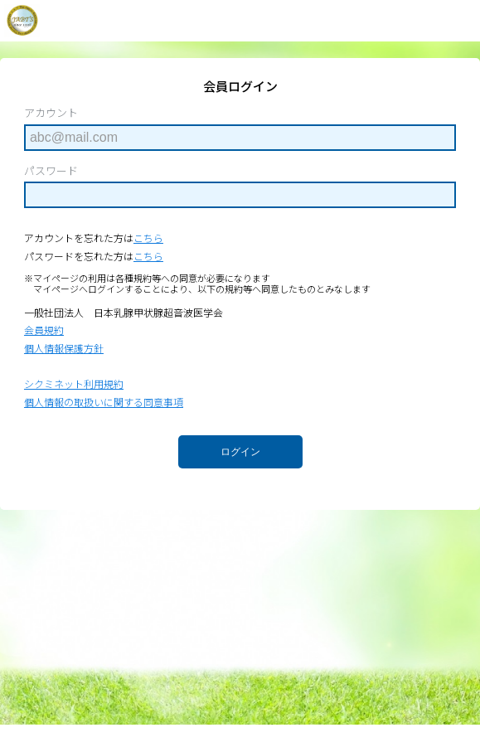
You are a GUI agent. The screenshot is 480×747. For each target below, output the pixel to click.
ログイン (240, 452)
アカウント (51, 112)
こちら (148, 237)
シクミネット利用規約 (74, 383)
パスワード (51, 170)
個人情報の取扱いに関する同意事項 (103, 402)
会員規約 (44, 330)
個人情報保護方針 (64, 348)
